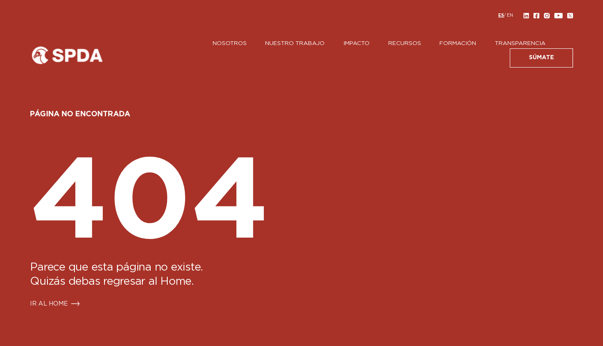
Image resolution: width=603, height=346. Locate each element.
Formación (457, 43)
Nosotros (230, 43)
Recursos (404, 43)
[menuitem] (501, 15)
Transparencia (520, 43)
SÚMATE (541, 57)
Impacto (356, 43)
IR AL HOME (49, 304)
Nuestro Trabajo (295, 43)
